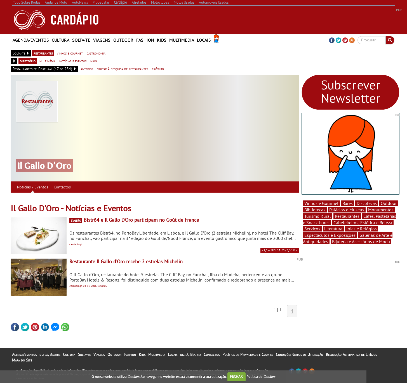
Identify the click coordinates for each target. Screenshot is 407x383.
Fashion (145, 40)
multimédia (47, 60)
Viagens (101, 40)
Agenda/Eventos (31, 40)
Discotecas (367, 203)
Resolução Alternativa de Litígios (351, 354)
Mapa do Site (22, 360)
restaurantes (43, 53)
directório (28, 60)
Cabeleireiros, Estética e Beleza (362, 222)
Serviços (312, 228)
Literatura (333, 228)
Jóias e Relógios (361, 228)
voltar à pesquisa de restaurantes (122, 68)
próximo (158, 68)
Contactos (62, 187)
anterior (87, 68)
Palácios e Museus (346, 209)
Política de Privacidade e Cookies (247, 354)
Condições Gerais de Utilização (299, 354)
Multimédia (181, 40)
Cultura (60, 40)
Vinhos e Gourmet (321, 203)
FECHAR (236, 376)
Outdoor (123, 40)
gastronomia (96, 53)
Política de (260, 376)
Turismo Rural (317, 216)
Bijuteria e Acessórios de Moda (361, 241)
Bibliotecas (314, 209)
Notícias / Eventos (32, 187)
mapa (93, 60)
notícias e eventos (72, 60)
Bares (347, 203)
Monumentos (381, 209)
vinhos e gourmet (70, 53)
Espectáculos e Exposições (330, 235)
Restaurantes (347, 216)
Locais (204, 40)
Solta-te (81, 40)
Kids (161, 40)
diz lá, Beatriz (49, 354)
